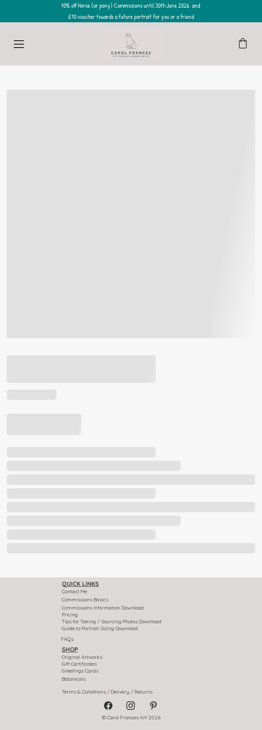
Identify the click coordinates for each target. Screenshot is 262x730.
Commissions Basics (87, 600)
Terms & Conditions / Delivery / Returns (108, 692)
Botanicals (76, 679)
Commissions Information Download (104, 608)
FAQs (67, 639)
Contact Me (77, 592)
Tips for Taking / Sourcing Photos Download (112, 622)
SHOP (72, 649)
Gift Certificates (81, 664)
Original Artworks (84, 657)
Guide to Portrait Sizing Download (101, 628)
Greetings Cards (82, 671)
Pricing (72, 615)
